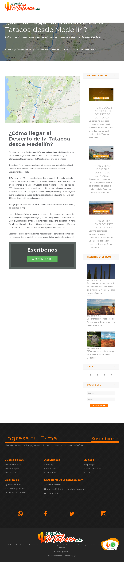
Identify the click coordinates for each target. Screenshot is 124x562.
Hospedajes (89, 465)
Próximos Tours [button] (97, 75)
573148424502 (112, 18)
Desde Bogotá (12, 469)
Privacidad (10, 489)
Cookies (21, 489)
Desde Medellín (13, 465)
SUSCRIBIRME (99, 405)
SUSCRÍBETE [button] (94, 385)
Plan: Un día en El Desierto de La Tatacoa (104, 224)
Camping (48, 465)
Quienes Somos (13, 485)
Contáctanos (97, 18)
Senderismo (50, 469)
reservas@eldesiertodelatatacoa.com (65, 489)
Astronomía (50, 472)
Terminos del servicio (15, 492)
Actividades (76, 18)
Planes (65, 18)
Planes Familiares (92, 469)
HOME (8, 49)
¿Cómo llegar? (53, 18)
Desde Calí (10, 472)
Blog (86, 18)
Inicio (41, 18)
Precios (87, 472)
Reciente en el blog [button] (99, 257)
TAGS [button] (90, 366)
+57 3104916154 (42, 259)
